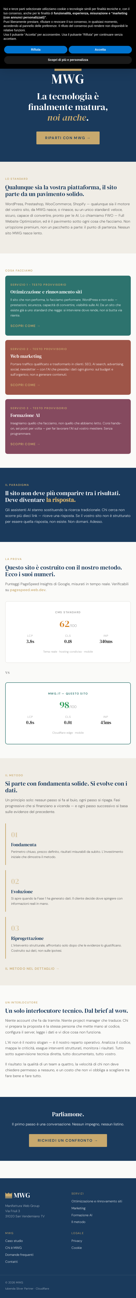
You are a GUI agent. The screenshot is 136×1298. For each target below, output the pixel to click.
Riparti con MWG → (68, 137)
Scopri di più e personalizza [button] (68, 60)
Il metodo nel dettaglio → (32, 968)
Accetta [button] (100, 49)
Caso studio (14, 1241)
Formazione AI (81, 1215)
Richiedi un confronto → (68, 1140)
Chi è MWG (13, 1248)
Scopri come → (25, 326)
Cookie (76, 1248)
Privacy (76, 1241)
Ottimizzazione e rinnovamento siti (96, 1201)
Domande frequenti (19, 1255)
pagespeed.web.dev (28, 589)
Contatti (11, 1262)
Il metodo (78, 1222)
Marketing (78, 1208)
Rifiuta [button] (36, 49)
